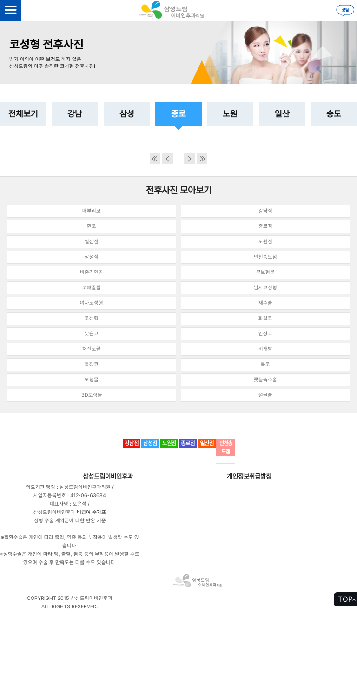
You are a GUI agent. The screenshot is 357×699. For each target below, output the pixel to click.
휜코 (91, 226)
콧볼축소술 (265, 380)
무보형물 (265, 272)
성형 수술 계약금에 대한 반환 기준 (70, 521)
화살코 (265, 318)
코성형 (92, 318)
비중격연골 (91, 272)
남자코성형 (265, 288)
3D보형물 (91, 395)
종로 (178, 114)
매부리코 (91, 211)
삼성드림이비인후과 (108, 476)
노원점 (265, 242)
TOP (345, 599)
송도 (333, 114)
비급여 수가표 (91, 512)
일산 (282, 114)
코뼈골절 (91, 288)
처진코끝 (91, 349)
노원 (230, 114)
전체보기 (23, 114)
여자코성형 (91, 303)
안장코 (265, 334)
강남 (74, 114)
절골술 (265, 395)
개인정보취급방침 (249, 476)
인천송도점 (265, 257)
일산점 (92, 242)
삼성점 (92, 257)
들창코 (92, 364)
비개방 (265, 349)
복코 (265, 364)
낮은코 (92, 334)
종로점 (265, 226)
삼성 (126, 114)
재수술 (265, 303)
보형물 (92, 380)
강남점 (265, 211)
